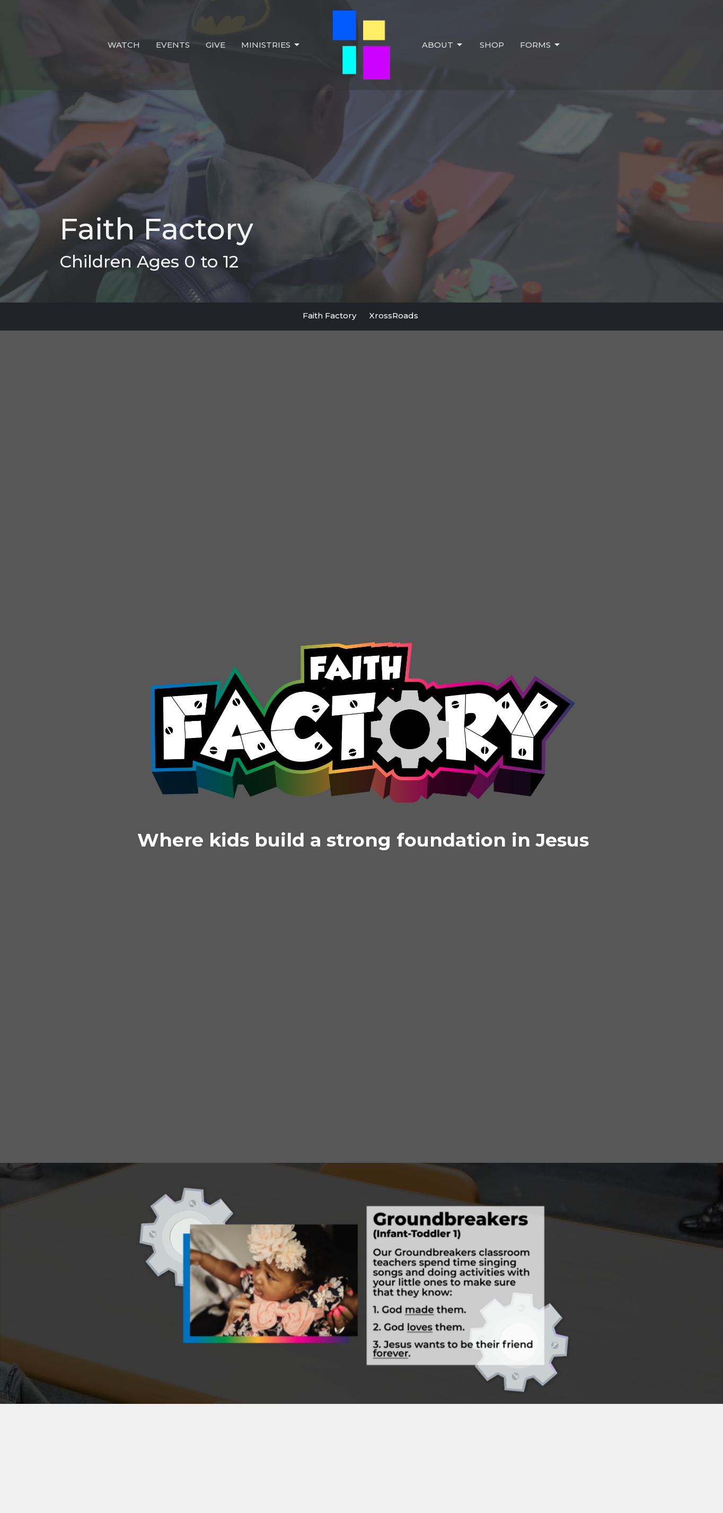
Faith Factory (329, 315)
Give (215, 45)
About (443, 45)
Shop (492, 45)
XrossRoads (393, 315)
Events (173, 45)
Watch (124, 45)
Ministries (271, 45)
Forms (540, 45)
